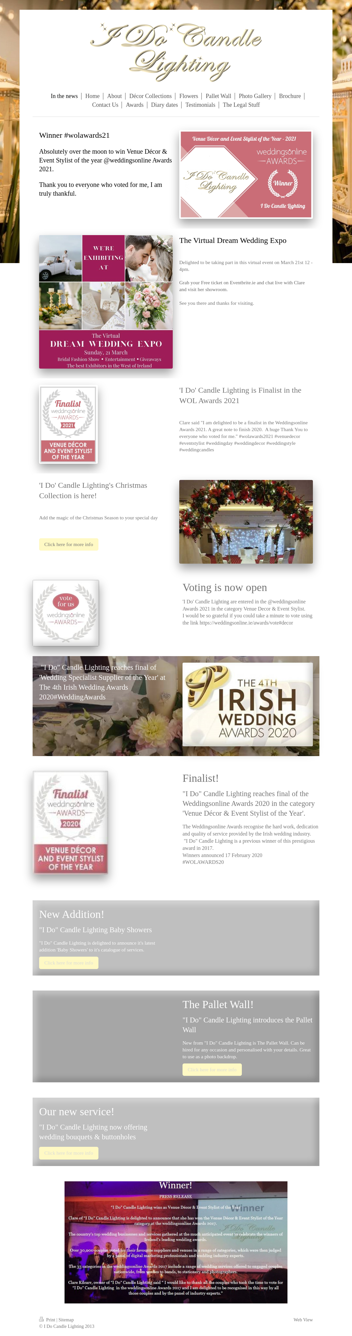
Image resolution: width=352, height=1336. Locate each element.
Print (47, 1319)
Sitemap (66, 1319)
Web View (303, 1319)
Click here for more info (68, 544)
